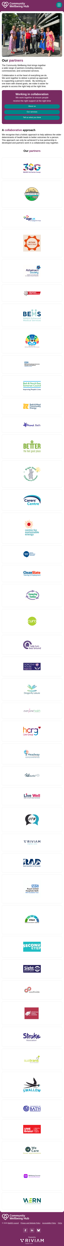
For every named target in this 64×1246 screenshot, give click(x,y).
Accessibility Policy (49, 1223)
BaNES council (13, 1223)
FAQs (60, 1223)
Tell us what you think (32, 117)
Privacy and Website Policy (30, 1223)
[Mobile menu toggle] (59, 5)
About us (32, 106)
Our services (32, 112)
